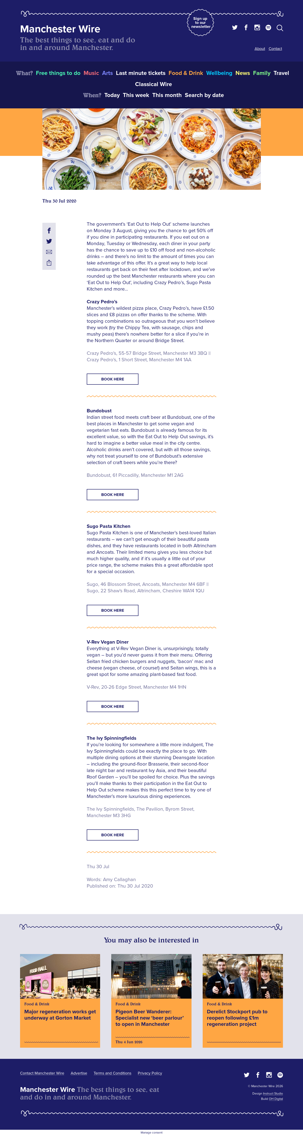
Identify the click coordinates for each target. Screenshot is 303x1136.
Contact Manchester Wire (42, 1073)
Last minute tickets (140, 73)
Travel (281, 73)
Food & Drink (186, 73)
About (260, 48)
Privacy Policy (150, 1073)
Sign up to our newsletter (200, 22)
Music (91, 73)
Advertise (79, 1073)
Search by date (204, 95)
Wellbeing (219, 73)
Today (112, 95)
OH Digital (276, 1099)
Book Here (112, 379)
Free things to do (58, 73)
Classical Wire (153, 84)
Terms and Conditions (112, 1073)
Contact (275, 48)
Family (261, 73)
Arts (107, 73)
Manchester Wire (60, 29)
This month (167, 95)
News (242, 73)
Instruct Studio (273, 1093)
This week (136, 95)
